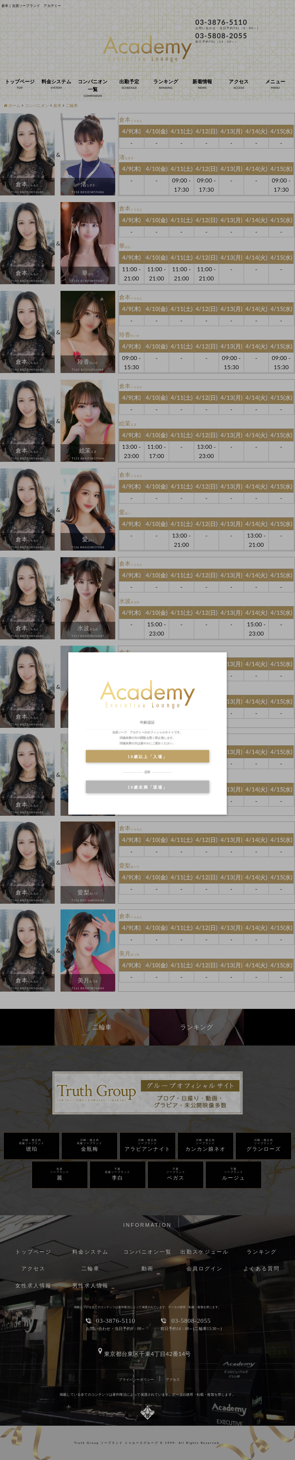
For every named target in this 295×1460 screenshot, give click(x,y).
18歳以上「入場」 (147, 756)
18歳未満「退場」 (147, 787)
